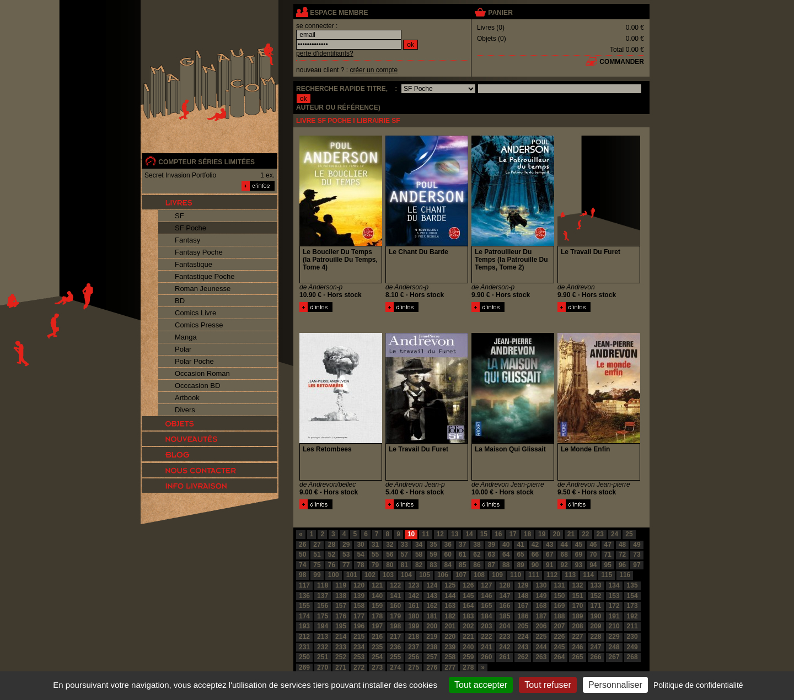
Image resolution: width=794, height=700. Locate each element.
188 (559, 616)
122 (395, 585)
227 (577, 636)
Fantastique (193, 264)
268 (632, 657)
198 (395, 626)
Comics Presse (199, 325)
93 (578, 565)
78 (360, 565)
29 (346, 544)
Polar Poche (194, 361)
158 (358, 606)
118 (322, 585)
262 (522, 657)
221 (468, 636)
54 (360, 554)
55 (375, 554)
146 (486, 596)
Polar (183, 349)
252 (340, 657)
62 (476, 554)
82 (418, 565)
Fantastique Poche (204, 276)
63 (491, 554)
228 (596, 636)
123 (413, 585)
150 (559, 596)
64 (505, 554)
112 (551, 575)
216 (377, 636)
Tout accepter (480, 685)
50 (302, 554)
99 (316, 575)
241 (486, 647)
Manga (186, 337)
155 (304, 606)
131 (559, 585)
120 (358, 585)
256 (413, 657)
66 (535, 554)
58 (418, 554)
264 (559, 657)
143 (431, 596)
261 (504, 657)
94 (593, 565)
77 (346, 565)
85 (462, 565)
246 (577, 647)
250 (304, 657)
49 (636, 544)
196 (358, 626)
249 (632, 647)
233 (340, 647)
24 (614, 534)
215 (358, 636)
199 (413, 626)
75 (316, 565)
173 (632, 606)
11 (425, 534)
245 (559, 647)
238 (431, 647)
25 (628, 534)
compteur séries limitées (206, 162)
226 (559, 636)
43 (549, 544)
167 (522, 606)
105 (424, 575)
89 (520, 565)
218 (413, 636)
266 (596, 657)
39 (491, 544)
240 (468, 647)
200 (431, 626)
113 (570, 575)
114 (588, 575)
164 (468, 606)
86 (476, 565)
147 (504, 596)
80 (389, 565)
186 (522, 616)
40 (505, 544)
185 (504, 616)
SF (179, 216)
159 (377, 606)
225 (540, 636)
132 (577, 585)
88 (505, 565)
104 (406, 575)
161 (413, 606)
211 (632, 626)
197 (377, 626)
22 (585, 534)
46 (593, 544)
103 (388, 575)
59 (433, 554)
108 (479, 575)
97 (636, 565)
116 (624, 575)
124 (431, 585)
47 (607, 544)
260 (486, 657)
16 (498, 534)
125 (449, 585)
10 (411, 534)
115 (606, 575)
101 (351, 575)
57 (404, 554)
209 (596, 626)
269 (304, 667)
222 (486, 636)
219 (431, 636)
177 (358, 616)
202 (468, 626)
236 (395, 647)
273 (377, 667)
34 (418, 544)
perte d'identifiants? (324, 53)
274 (395, 667)
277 (449, 667)
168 (540, 606)
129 (522, 585)
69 (578, 554)
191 (614, 616)
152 (596, 596)
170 (577, 606)
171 (596, 606)
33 (404, 544)
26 (302, 544)
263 (540, 657)
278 (468, 667)
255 (395, 657)
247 (596, 647)
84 (448, 565)
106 (442, 575)
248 (614, 647)
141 (395, 596)
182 (449, 616)
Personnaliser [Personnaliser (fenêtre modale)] (615, 685)
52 (331, 554)
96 (622, 565)
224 (522, 636)
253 (358, 657)
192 (632, 616)
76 (331, 565)
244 (540, 647)
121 (377, 585)
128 (504, 585)
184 (486, 616)
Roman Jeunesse (202, 288)
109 (497, 575)
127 (486, 585)
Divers (185, 410)
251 (322, 657)
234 (358, 647)
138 (340, 596)
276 (431, 667)
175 (322, 616)
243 (522, 647)
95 (607, 565)
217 (395, 636)
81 (404, 565)
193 (304, 626)
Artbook (187, 398)
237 (413, 647)
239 (449, 647)
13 (454, 534)
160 (395, 606)
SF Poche (190, 228)
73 (636, 554)
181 (431, 616)
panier (500, 13)
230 (632, 636)
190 (596, 616)
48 (622, 544)
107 (460, 575)
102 (369, 575)
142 (413, 596)
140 (377, 596)
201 (449, 626)
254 (377, 657)
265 (577, 657)
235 (377, 647)
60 (448, 554)
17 (512, 534)
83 (433, 565)
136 (304, 596)
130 (540, 585)
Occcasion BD (197, 385)
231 (304, 647)
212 (304, 636)
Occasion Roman (202, 373)
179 (395, 616)
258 (449, 657)
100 (333, 575)
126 (468, 585)
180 (413, 616)
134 (614, 585)
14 (469, 534)
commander (621, 62)
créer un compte (374, 70)
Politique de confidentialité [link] (698, 685)
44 (563, 544)
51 (316, 554)
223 (504, 636)
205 (522, 626)
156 (322, 606)
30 (360, 544)
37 (462, 544)
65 (520, 554)
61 (462, 554)
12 (440, 534)
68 (563, 554)
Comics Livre (195, 313)
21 (571, 534)
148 (522, 596)
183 (468, 616)
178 (377, 616)
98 (302, 575)
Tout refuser (547, 685)
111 (533, 575)
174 (304, 616)
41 (520, 544)
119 (340, 585)
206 (540, 626)
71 (607, 554)
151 (577, 596)
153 (614, 596)
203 (486, 626)
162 (431, 606)
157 (340, 606)
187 (540, 616)
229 (614, 636)
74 (302, 565)
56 (389, 554)
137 (322, 596)
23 (600, 534)
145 (468, 596)
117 (304, 585)
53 (346, 554)
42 (535, 544)
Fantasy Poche (199, 252)
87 (491, 565)
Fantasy (187, 240)
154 (632, 596)
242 (504, 647)
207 (559, 626)
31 (375, 544)
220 (449, 636)
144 (449, 596)
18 (527, 534)
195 (340, 626)
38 (476, 544)
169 (559, 606)
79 (375, 565)
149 (540, 596)
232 (322, 647)
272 (358, 667)
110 (515, 575)
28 (331, 544)
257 (431, 657)
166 (504, 606)
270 (322, 667)
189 (577, 616)
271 (340, 667)
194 (322, 626)
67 (549, 554)
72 (622, 554)
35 (433, 544)
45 (578, 544)
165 (486, 606)
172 (614, 606)
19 (541, 534)
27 (316, 544)
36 (448, 544)
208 (577, 626)
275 (413, 667)
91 (549, 565)
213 (322, 636)
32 (389, 544)
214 (340, 636)
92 (563, 565)
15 (483, 534)
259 (468, 657)
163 (449, 606)
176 (340, 616)
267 (614, 657)
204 (504, 626)
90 (535, 565)
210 (614, 626)
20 (556, 534)
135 (632, 585)
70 (593, 554)
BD (180, 301)
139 (358, 596)
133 (596, 585)
